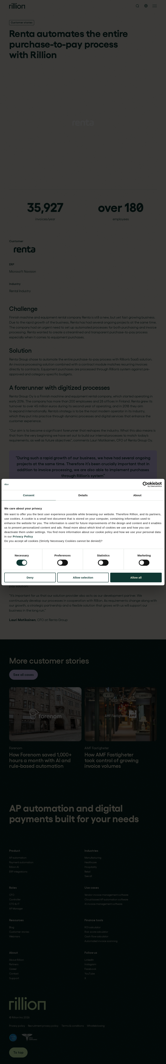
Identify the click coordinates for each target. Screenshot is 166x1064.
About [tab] (137, 495)
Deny (30, 577)
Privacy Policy (23, 536)
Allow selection (83, 577)
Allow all (136, 577)
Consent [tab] (28, 495)
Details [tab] (83, 495)
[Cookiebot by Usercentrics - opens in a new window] (145, 484)
